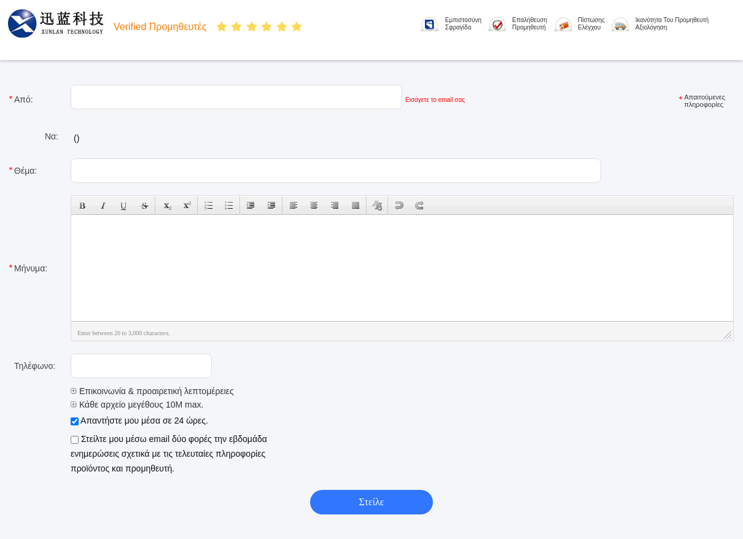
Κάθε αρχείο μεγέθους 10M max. (137, 404)
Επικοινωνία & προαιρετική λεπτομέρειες (152, 391)
